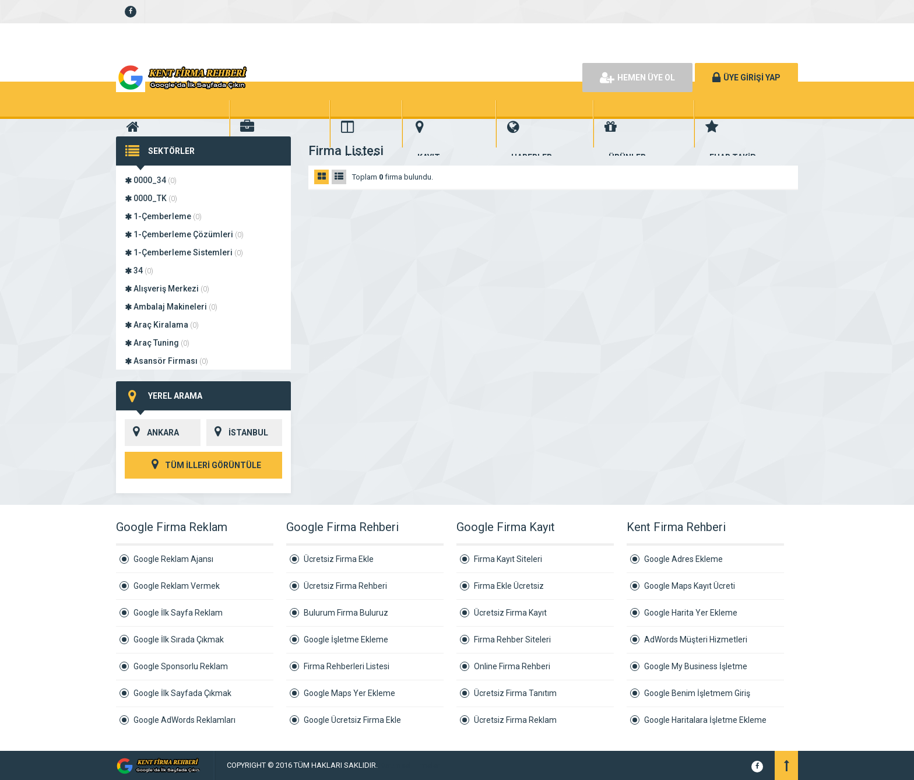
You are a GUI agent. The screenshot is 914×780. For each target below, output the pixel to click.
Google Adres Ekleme (683, 559)
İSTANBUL (237, 432)
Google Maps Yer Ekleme (349, 693)
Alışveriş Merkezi (167, 288)
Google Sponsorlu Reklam (180, 666)
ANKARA (152, 432)
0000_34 (151, 180)
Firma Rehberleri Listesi (346, 666)
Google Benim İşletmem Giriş (697, 693)
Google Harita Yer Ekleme (690, 612)
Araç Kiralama (162, 324)
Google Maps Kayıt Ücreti (689, 586)
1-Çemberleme (163, 216)
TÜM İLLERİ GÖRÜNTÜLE (203, 465)
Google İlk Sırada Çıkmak (178, 639)
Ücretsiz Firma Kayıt (510, 612)
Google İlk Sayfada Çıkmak (182, 693)
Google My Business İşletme (695, 666)
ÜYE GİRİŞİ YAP (746, 77)
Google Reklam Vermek (176, 586)
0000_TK (151, 198)
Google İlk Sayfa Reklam (178, 612)
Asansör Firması (166, 361)
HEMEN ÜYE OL (637, 77)
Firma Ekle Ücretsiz (509, 586)
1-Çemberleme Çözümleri (184, 234)
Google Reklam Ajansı (173, 559)
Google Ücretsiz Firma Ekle (352, 720)
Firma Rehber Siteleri (512, 639)
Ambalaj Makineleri (171, 306)
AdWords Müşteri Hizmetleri (695, 639)
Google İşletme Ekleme (346, 639)
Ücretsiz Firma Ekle (339, 559)
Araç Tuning (157, 342)
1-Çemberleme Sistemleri (184, 252)
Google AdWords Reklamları (184, 720)
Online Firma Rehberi (512, 666)
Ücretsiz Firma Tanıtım (515, 693)
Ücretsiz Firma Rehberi (345, 586)
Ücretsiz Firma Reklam (515, 720)
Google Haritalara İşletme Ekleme (705, 720)
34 (139, 270)
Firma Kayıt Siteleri (508, 559)
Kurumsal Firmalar (409, 765)
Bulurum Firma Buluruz (346, 612)
